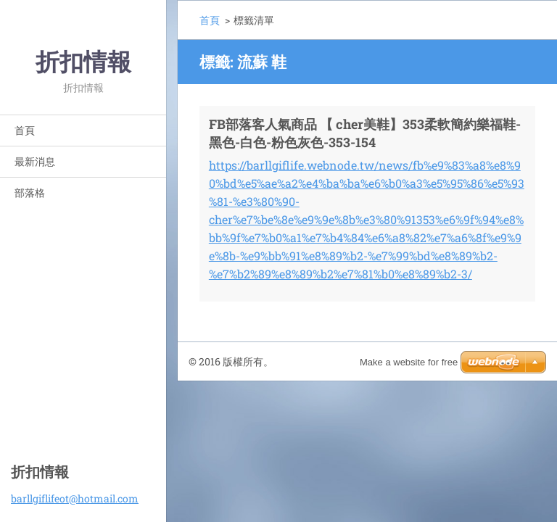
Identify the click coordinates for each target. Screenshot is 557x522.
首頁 (25, 130)
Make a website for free (409, 362)
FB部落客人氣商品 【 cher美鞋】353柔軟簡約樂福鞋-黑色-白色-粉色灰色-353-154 (365, 133)
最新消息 (35, 161)
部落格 (30, 192)
